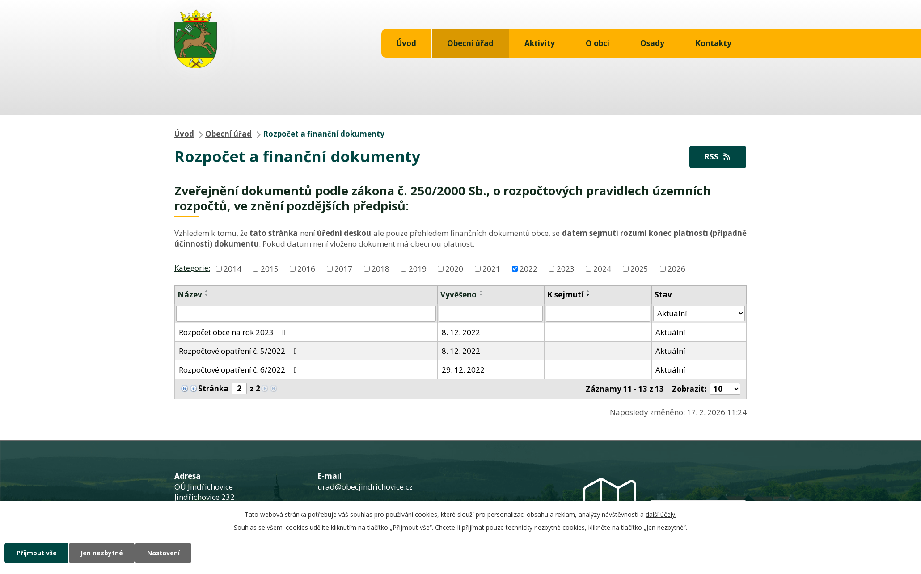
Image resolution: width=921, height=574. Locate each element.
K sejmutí (565, 294)
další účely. (661, 514)
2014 (232, 269)
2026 (676, 269)
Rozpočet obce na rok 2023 (234, 332)
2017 (343, 269)
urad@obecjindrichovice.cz (365, 487)
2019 (418, 269)
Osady (652, 43)
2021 (491, 269)
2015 (270, 269)
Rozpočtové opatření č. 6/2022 (239, 370)
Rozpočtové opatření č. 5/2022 (239, 351)
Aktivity (539, 43)
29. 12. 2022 (463, 370)
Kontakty (713, 43)
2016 (306, 269)
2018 (380, 269)
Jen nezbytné (104, 553)
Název (189, 294)
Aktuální (670, 332)
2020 (454, 269)
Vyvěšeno (458, 294)
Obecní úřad (470, 43)
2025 (639, 269)
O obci (597, 43)
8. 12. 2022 (461, 332)
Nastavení (167, 553)
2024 (602, 269)
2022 (528, 269)
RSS (717, 156)
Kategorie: (192, 268)
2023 (566, 269)
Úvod (406, 43)
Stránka (213, 389)
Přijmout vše (37, 553)
